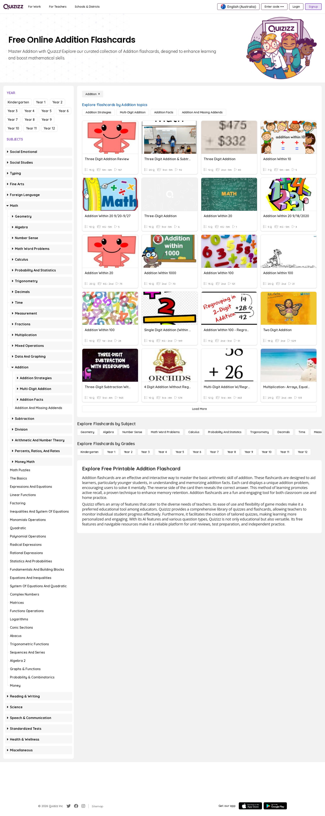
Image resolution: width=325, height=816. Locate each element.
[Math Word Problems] (165, 432)
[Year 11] (285, 452)
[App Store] (250, 805)
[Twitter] (69, 806)
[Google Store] (275, 805)
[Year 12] (302, 452)
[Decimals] (283, 432)
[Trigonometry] (259, 432)
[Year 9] (249, 452)
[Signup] (313, 6)
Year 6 (64, 111)
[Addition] (92, 94)
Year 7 (13, 119)
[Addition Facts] (164, 112)
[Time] (302, 432)
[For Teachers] (58, 6)
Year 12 (49, 128)
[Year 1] (111, 452)
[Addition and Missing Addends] (202, 112)
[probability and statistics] (225, 432)
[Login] (296, 6)
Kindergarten (18, 102)
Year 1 (40, 102)
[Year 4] (162, 452)
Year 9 (47, 119)
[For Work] (34, 6)
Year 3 (12, 111)
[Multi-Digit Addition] (132, 112)
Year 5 (46, 111)
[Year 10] (266, 452)
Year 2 (57, 102)
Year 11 (31, 128)
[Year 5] (180, 452)
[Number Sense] (132, 432)
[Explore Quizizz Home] (13, 6)
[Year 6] (197, 452)
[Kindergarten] (89, 452)
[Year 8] (231, 452)
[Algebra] (108, 432)
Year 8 (30, 119)
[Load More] (199, 409)
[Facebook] (76, 806)
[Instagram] (83, 806)
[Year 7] (214, 452)
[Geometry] (87, 432)
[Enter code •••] (274, 6)
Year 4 (29, 111)
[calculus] (194, 432)
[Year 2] (128, 452)
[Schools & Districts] (87, 6)
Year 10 (13, 128)
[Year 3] (145, 452)
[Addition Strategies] (98, 112)
